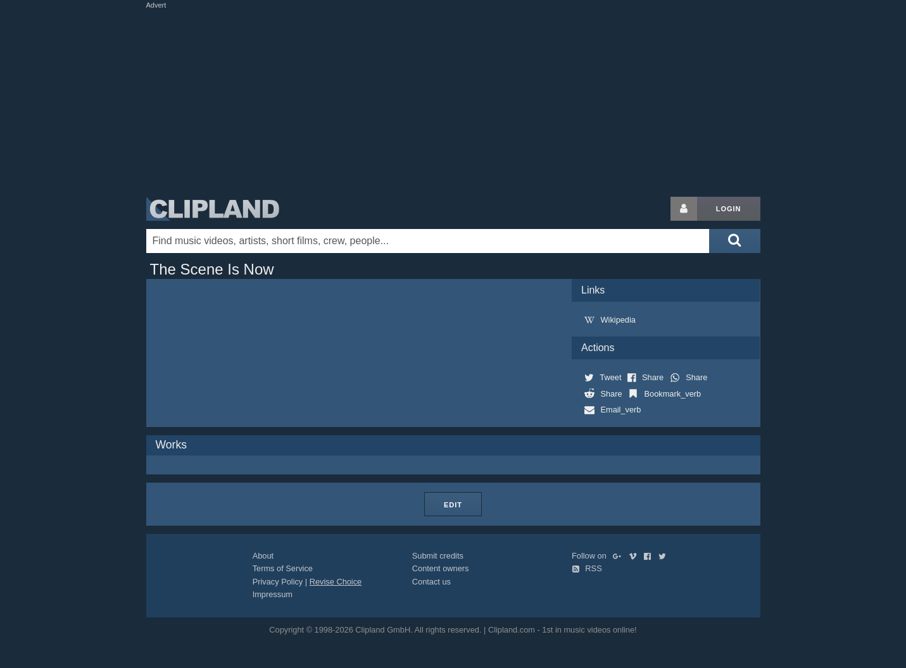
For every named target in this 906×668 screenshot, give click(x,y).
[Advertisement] (453, 100)
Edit (453, 505)
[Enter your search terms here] (428, 241)
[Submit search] (734, 241)
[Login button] (683, 209)
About (263, 555)
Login (728, 209)
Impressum (273, 594)
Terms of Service (283, 568)
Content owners (440, 568)
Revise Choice (336, 581)
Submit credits (437, 555)
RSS (587, 568)
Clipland (212, 209)
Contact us (431, 581)
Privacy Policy (278, 581)
